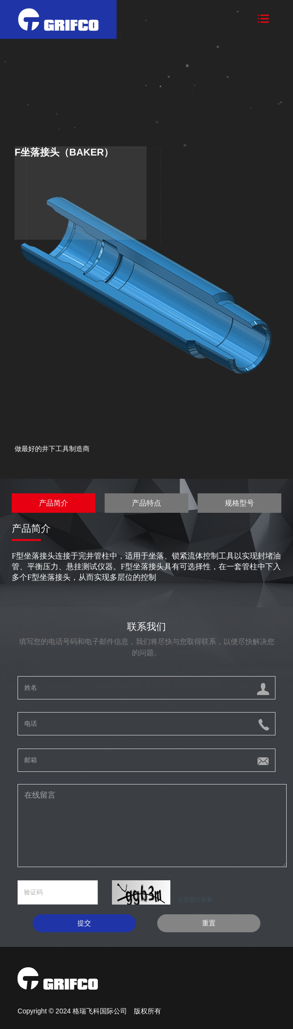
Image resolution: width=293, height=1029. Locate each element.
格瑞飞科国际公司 (101, 1011)
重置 (209, 923)
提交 (84, 923)
